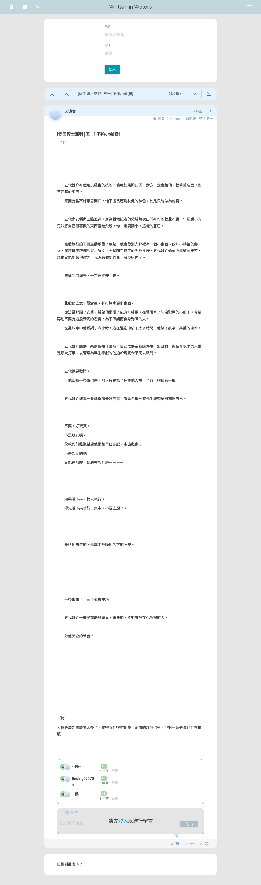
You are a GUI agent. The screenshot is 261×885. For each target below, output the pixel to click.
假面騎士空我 (195, 119)
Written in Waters (130, 7)
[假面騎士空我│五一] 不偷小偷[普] (88, 134)
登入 (112, 69)
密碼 (107, 45)
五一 (209, 119)
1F (61, 143)
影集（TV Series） (171, 119)
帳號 (107, 26)
